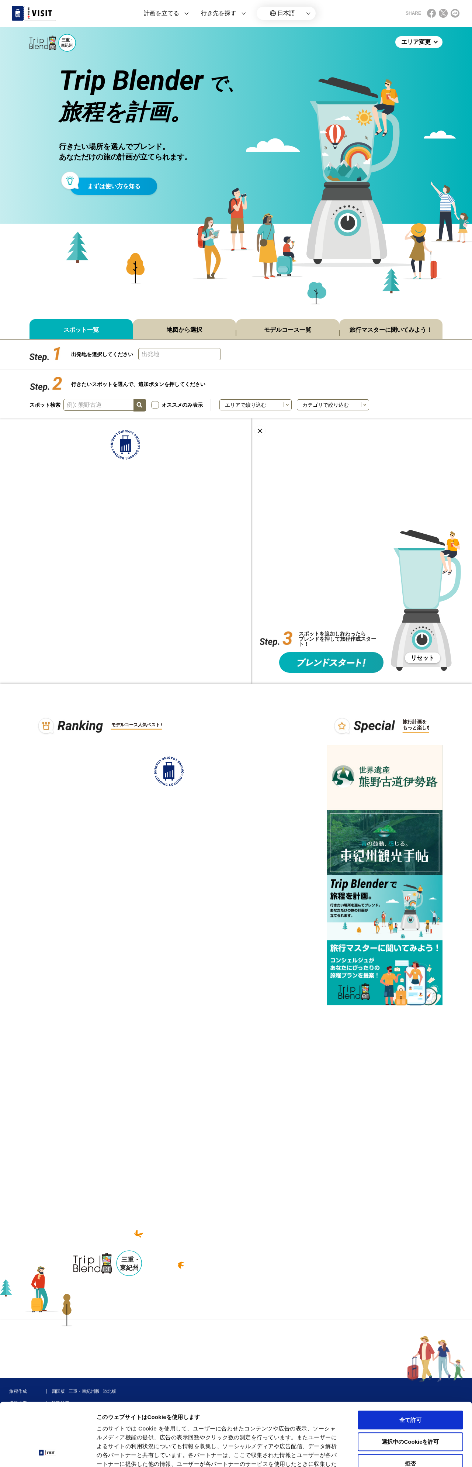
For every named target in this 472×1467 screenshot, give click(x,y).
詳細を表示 (356, 1452)
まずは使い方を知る (113, 186)
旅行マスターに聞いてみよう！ (391, 330)
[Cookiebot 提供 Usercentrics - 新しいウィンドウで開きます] (47, 1452)
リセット (422, 658)
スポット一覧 (81, 330)
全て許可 (410, 1361)
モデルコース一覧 (287, 330)
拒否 (410, 1404)
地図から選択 (184, 330)
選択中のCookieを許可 (410, 1383)
